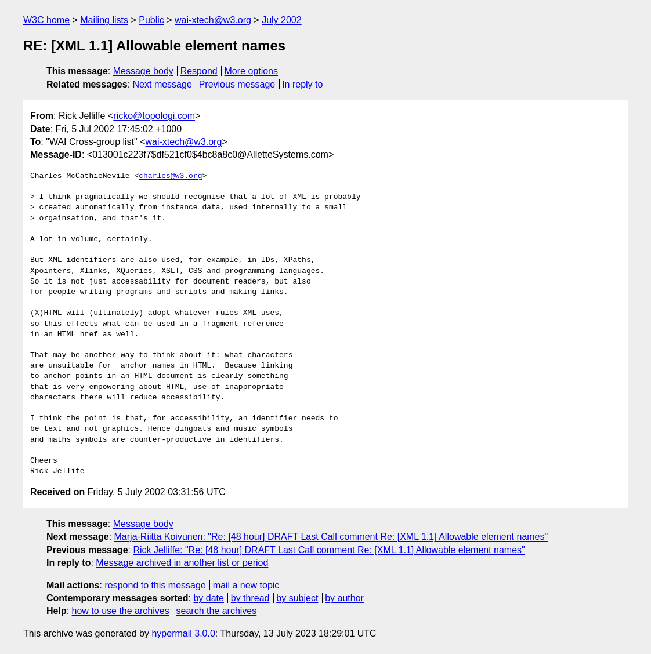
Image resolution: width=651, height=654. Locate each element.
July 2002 (282, 20)
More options (252, 71)
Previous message (237, 84)
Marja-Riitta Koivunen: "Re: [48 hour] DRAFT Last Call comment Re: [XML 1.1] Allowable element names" (331, 537)
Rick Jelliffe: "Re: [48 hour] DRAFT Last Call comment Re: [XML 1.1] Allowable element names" (329, 550)
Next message (162, 84)
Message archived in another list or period (182, 563)
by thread (250, 598)
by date (208, 598)
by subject (297, 598)
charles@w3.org (170, 176)
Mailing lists (104, 20)
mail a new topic (246, 585)
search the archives (216, 611)
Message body (143, 71)
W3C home (46, 20)
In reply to (302, 84)
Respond (199, 71)
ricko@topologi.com (154, 116)
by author (344, 598)
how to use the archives (120, 611)
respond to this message (154, 585)
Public (151, 20)
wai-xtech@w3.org (213, 20)
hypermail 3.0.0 (183, 633)
